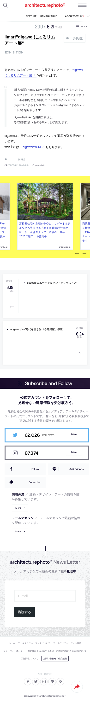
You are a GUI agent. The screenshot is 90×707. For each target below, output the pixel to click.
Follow (74, 434)
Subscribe (34, 482)
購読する (24, 612)
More (18, 507)
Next (84, 253)
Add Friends (76, 469)
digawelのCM (32, 147)
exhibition (14, 52)
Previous (77, 253)
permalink (40, 165)
